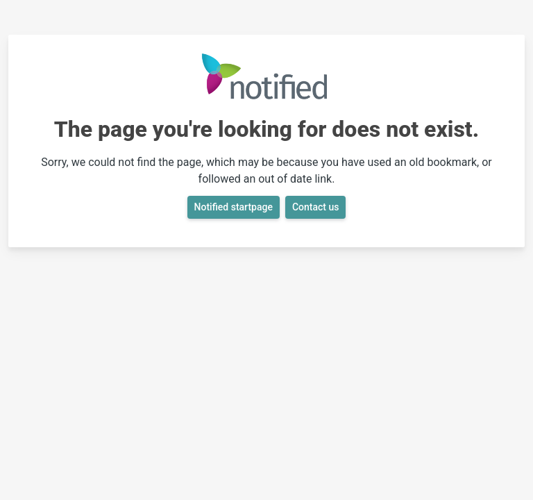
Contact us (315, 206)
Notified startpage (233, 206)
